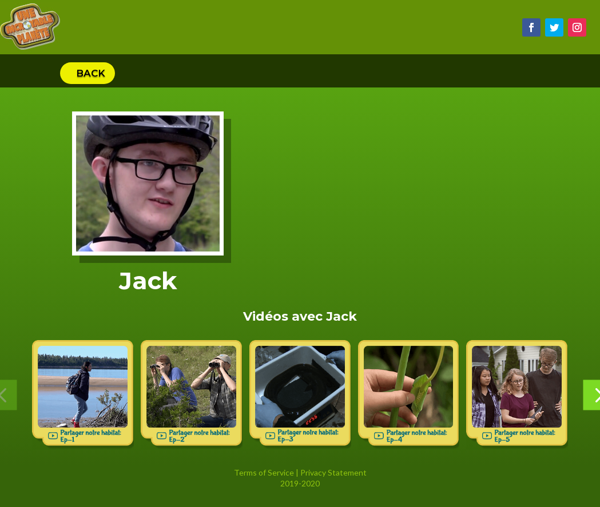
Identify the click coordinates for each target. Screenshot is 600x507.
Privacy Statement (333, 472)
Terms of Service (264, 472)
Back (90, 73)
